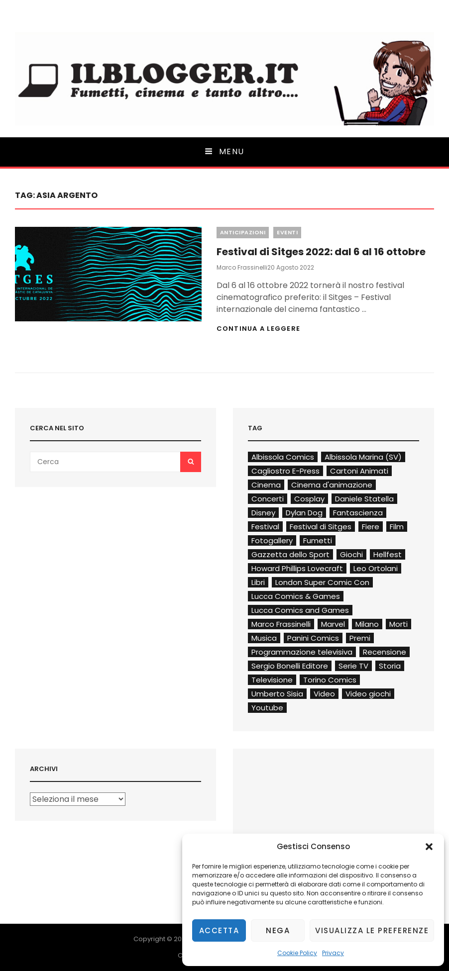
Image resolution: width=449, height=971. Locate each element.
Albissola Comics (282, 457)
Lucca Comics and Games (300, 610)
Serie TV (353, 666)
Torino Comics (329, 680)
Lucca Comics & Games (295, 596)
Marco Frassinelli (242, 267)
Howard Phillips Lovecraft (297, 568)
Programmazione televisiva (301, 652)
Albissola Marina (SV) (363, 457)
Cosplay (309, 498)
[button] (429, 847)
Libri (258, 582)
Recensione (384, 652)
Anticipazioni (243, 232)
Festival (265, 526)
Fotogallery (272, 540)
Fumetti (317, 540)
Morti (398, 624)
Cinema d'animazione (331, 485)
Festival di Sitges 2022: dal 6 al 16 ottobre (321, 252)
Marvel (333, 624)
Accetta (219, 930)
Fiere (370, 526)
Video (324, 693)
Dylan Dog (304, 512)
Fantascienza (358, 512)
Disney (263, 512)
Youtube (267, 707)
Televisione (272, 680)
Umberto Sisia (277, 693)
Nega (278, 930)
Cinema (266, 485)
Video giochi (368, 693)
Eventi (287, 232)
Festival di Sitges (320, 526)
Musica (264, 638)
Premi (359, 638)
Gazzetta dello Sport (290, 554)
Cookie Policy (297, 953)
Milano (367, 624)
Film (397, 526)
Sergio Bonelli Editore (289, 666)
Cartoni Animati (359, 471)
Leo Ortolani (375, 568)
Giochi (351, 554)
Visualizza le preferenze (372, 930)
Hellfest (387, 554)
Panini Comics (313, 638)
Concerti (267, 498)
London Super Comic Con (322, 582)
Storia (390, 666)
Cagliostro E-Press (285, 471)
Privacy (333, 953)
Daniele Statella (364, 498)
